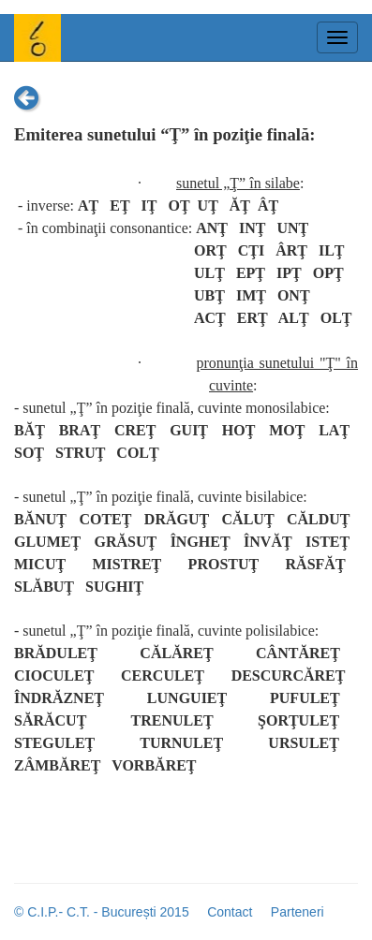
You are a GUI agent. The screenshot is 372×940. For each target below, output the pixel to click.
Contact (229, 911)
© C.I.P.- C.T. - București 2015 (101, 911)
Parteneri (297, 911)
